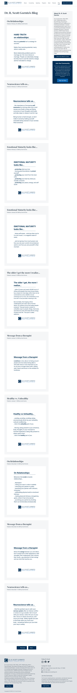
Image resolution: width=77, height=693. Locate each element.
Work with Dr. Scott (67, 3)
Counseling (31, 3)
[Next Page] (32, 648)
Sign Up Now (62, 80)
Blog (59, 3)
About (25, 3)
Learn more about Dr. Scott (62, 56)
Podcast (54, 3)
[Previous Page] (22, 648)
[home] (12, 3)
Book (49, 3)
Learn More (8, 686)
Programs (44, 3)
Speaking (38, 3)
